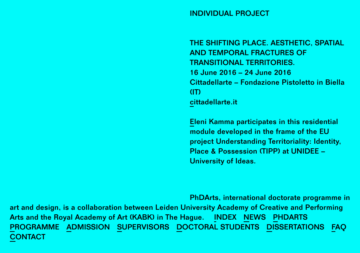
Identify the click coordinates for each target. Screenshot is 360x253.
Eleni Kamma (212, 122)
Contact (27, 238)
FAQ (339, 228)
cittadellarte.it (213, 103)
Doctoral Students (217, 228)
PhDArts (290, 218)
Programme (34, 228)
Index (225, 218)
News (255, 218)
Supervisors (143, 228)
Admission (88, 228)
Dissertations (295, 228)
